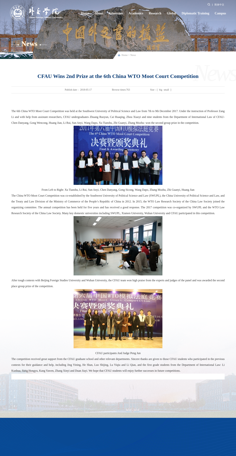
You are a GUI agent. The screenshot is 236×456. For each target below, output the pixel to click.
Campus (220, 13)
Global (171, 13)
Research (155, 13)
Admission (116, 13)
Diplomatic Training (195, 13)
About (99, 13)
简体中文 (219, 4)
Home (85, 13)
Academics (135, 13)
